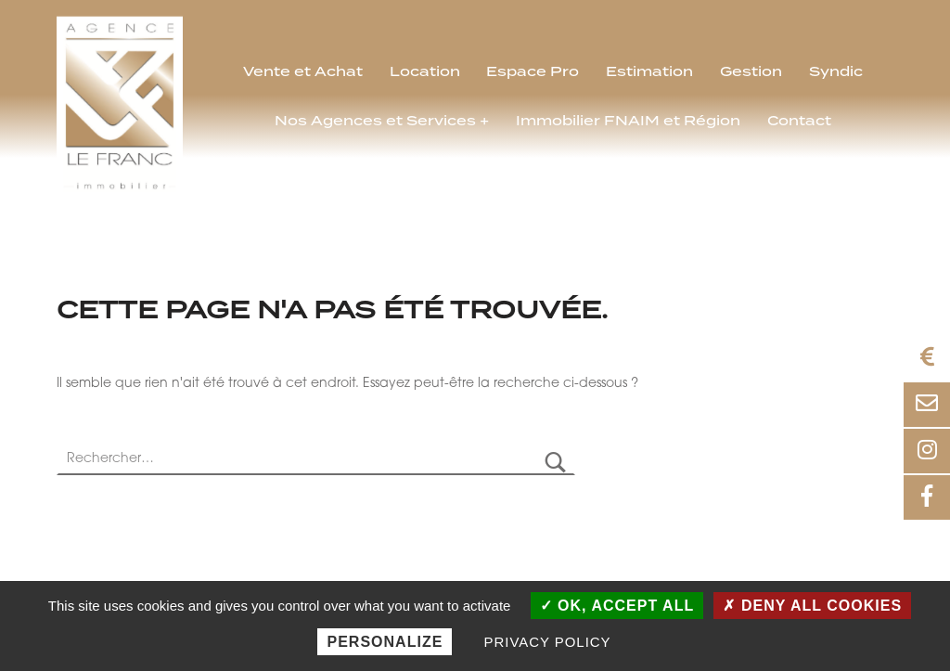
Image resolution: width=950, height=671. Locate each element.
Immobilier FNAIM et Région (628, 121)
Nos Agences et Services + (382, 121)
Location (425, 72)
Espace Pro (532, 72)
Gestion (751, 72)
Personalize (385, 642)
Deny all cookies (812, 605)
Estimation (649, 72)
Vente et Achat (303, 72)
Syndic (836, 72)
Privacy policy (547, 642)
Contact (799, 121)
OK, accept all (617, 605)
